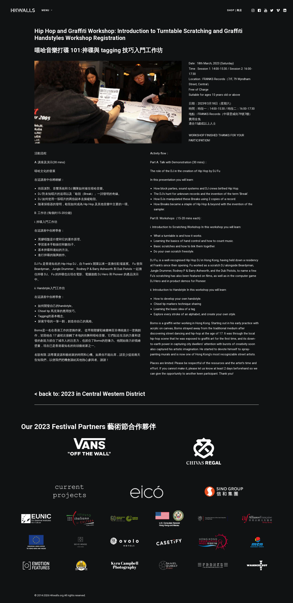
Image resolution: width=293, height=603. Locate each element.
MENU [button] (47, 10)
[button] (253, 10)
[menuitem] (45, 10)
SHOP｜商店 (234, 10)
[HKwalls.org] (23, 10)
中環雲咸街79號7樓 (236, 114)
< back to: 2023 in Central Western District (89, 393)
